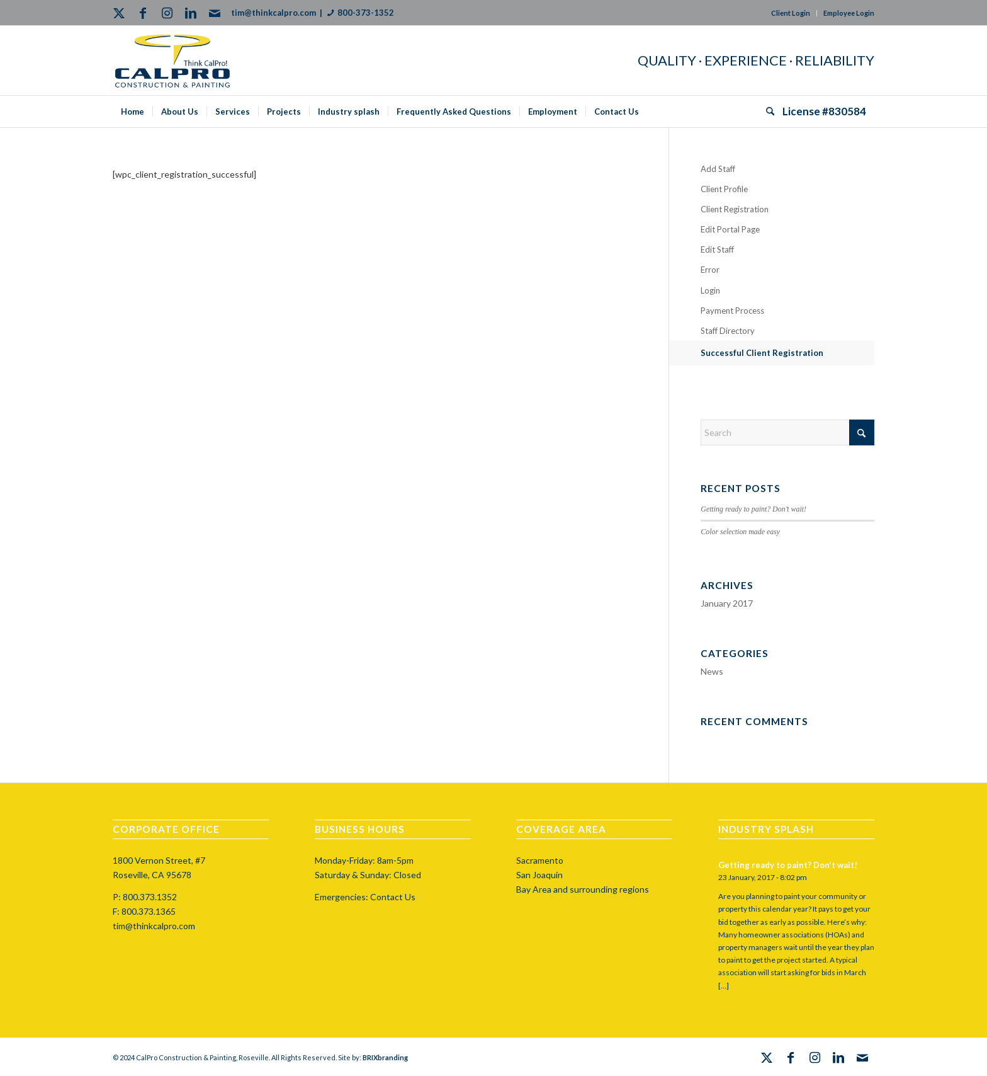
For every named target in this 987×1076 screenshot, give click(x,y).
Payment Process (732, 311)
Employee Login (848, 13)
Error (710, 270)
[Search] (766, 111)
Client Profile (724, 189)
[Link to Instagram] (166, 12)
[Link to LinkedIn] (190, 12)
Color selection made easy (740, 531)
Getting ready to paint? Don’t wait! (753, 509)
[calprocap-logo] (184, 60)
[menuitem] (132, 111)
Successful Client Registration (762, 353)
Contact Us (392, 896)
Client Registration (735, 209)
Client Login (790, 13)
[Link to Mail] (214, 12)
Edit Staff (717, 249)
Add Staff (718, 169)
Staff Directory (728, 331)
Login (710, 290)
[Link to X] (119, 12)
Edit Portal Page (730, 229)
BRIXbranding (385, 1057)
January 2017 (727, 603)
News (712, 671)
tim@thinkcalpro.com (273, 13)
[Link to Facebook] (142, 12)
